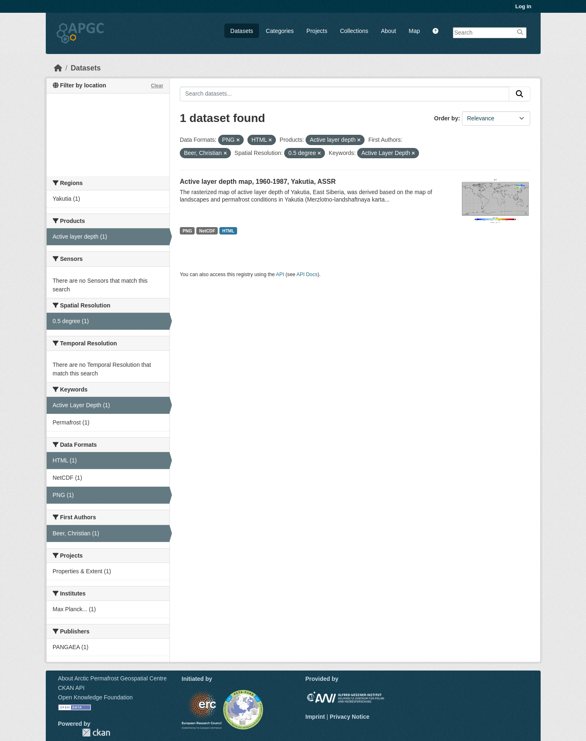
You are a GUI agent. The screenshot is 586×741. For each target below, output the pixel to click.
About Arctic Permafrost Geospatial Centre (112, 678)
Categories (280, 31)
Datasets (242, 31)
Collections (354, 31)
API (280, 274)
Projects (316, 31)
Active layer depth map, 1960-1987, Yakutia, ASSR (258, 181)
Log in (523, 6)
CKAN (96, 732)
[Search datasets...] (344, 94)
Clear (157, 86)
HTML (228, 230)
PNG (187, 230)
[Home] (58, 68)
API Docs (307, 274)
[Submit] (519, 94)
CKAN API (71, 688)
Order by (446, 118)
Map (414, 31)
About (388, 31)
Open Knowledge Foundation (95, 697)
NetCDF (207, 230)
